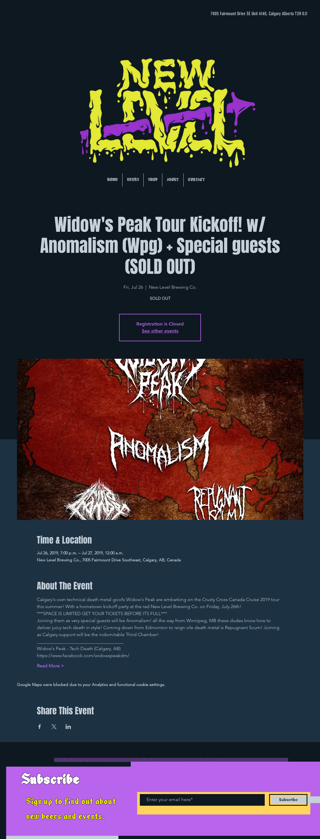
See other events (160, 331)
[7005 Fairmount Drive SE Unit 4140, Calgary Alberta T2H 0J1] (249, 14)
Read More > (50, 666)
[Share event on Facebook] (39, 726)
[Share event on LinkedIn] (68, 726)
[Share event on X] (54, 726)
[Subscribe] (288, 800)
